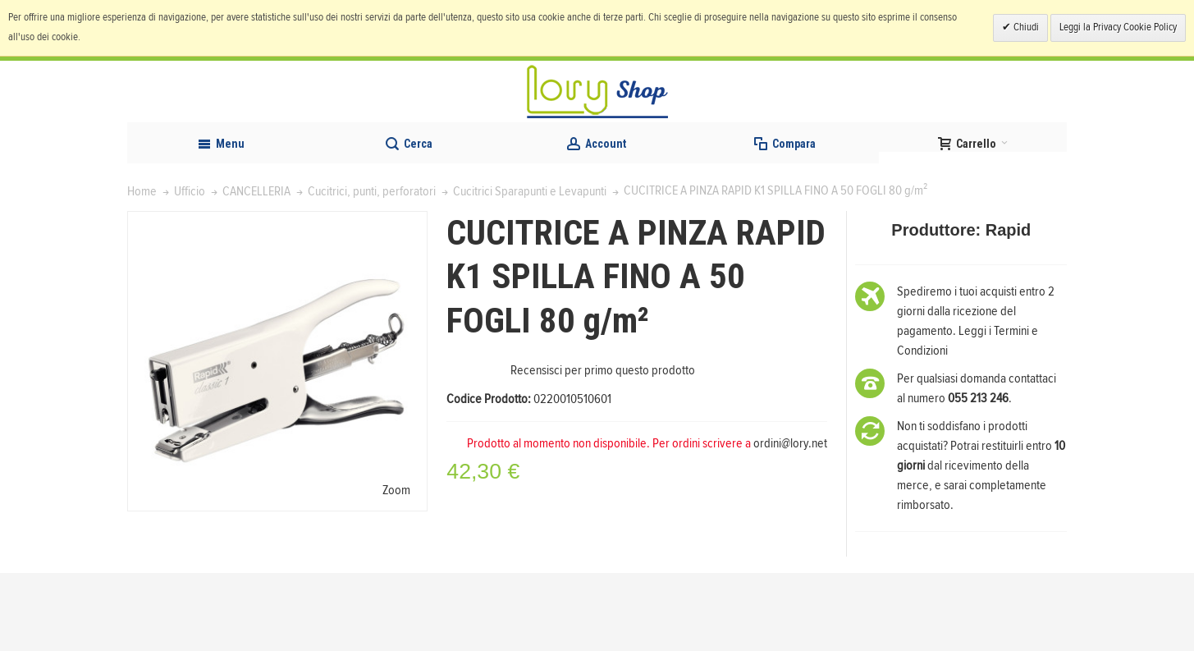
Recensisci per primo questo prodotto (602, 449)
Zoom (396, 568)
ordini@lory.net (790, 522)
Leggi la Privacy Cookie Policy (1118, 27)
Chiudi (1025, 27)
